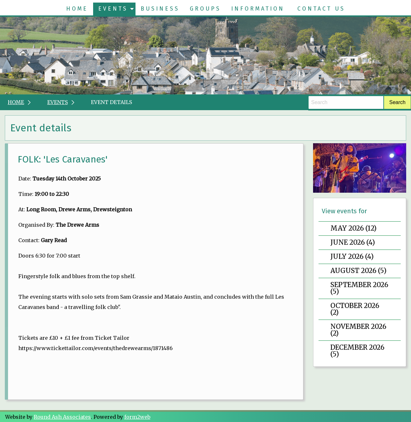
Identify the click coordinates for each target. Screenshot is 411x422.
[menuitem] (77, 9)
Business (160, 8)
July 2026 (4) (352, 256)
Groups (205, 8)
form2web (137, 417)
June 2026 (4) (352, 242)
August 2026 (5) (358, 271)
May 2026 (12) (353, 228)
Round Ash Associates (62, 417)
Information (257, 8)
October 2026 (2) (354, 309)
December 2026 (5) (357, 350)
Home (77, 8)
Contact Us (321, 8)
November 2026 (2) (358, 330)
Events (113, 8)
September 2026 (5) (359, 288)
